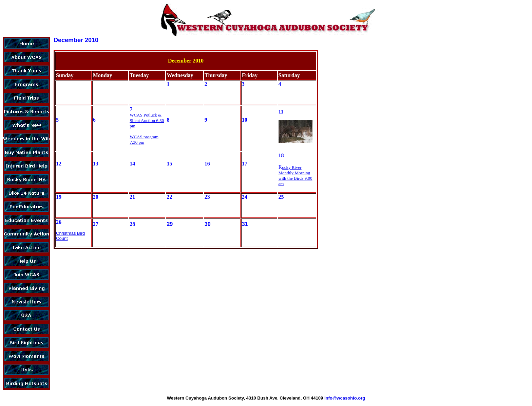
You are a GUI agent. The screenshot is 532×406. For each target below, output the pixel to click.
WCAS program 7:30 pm (144, 139)
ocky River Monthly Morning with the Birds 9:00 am (295, 175)
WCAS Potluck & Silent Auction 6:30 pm (147, 120)
